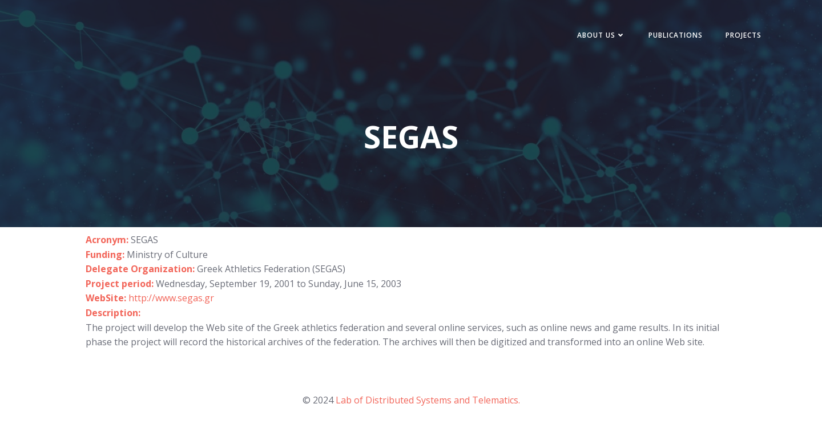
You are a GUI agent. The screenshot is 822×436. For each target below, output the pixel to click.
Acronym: (107, 239)
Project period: (121, 283)
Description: (113, 312)
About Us (601, 35)
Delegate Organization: (141, 269)
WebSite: (107, 298)
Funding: (105, 254)
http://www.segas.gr (171, 298)
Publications (675, 35)
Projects (743, 35)
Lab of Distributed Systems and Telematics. (428, 400)
